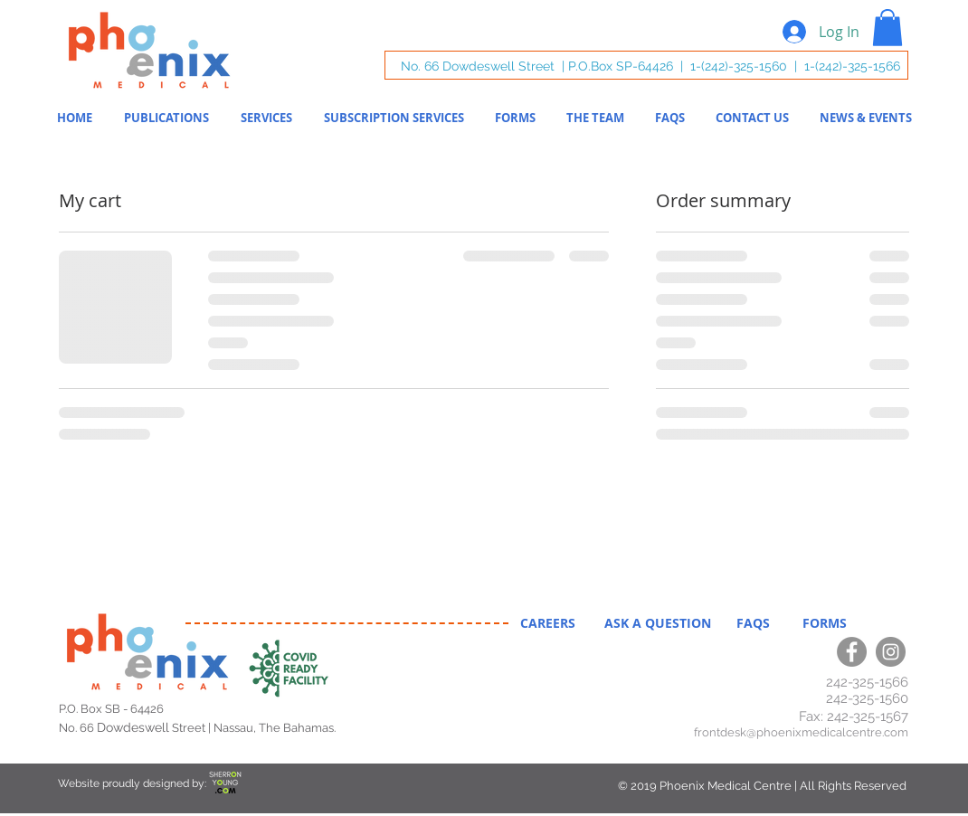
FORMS (817, 622)
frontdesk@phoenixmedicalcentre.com (801, 732)
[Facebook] (852, 652)
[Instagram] (891, 652)
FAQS (756, 622)
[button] (887, 27)
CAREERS (549, 622)
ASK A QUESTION (659, 622)
